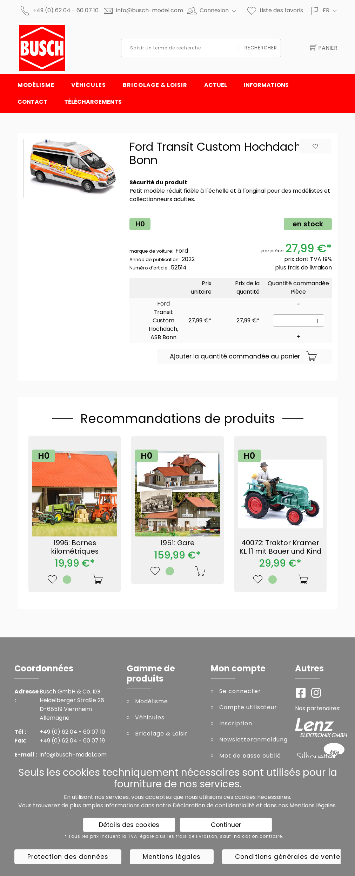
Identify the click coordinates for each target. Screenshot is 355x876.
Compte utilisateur (248, 707)
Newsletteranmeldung (251, 739)
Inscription (235, 723)
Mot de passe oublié (250, 756)
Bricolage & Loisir (155, 85)
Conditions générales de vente (287, 857)
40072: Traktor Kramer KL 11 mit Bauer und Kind (280, 547)
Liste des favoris (274, 10)
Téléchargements (93, 102)
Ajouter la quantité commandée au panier (243, 356)
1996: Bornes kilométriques (75, 547)
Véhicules (88, 85)
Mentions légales (312, 805)
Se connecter (240, 691)
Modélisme (36, 85)
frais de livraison (310, 268)
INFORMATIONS (266, 85)
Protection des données (67, 857)
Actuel (215, 85)
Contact (32, 102)
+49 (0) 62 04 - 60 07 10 (66, 10)
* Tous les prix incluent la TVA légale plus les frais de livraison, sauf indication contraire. (174, 836)
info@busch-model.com (149, 10)
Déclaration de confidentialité (214, 805)
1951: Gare (177, 543)
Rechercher (261, 48)
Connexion (221, 10)
